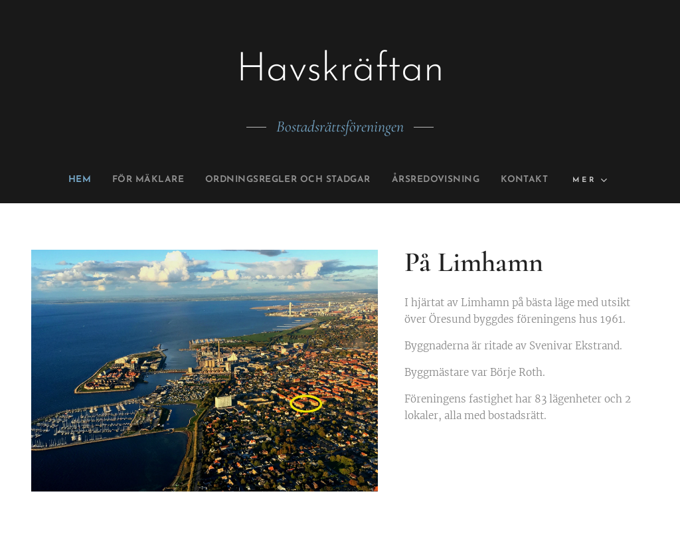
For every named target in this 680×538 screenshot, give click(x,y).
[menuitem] (54, 180)
